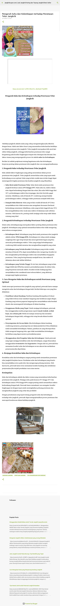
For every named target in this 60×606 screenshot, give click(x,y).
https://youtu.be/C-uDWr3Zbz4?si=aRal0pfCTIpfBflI (30, 89)
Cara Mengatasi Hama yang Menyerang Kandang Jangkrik (26, 569)
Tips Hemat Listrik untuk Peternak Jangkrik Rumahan (24, 585)
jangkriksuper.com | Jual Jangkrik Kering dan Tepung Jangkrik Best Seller (28, 2)
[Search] (58, 3)
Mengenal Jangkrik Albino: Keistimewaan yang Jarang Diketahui (28, 538)
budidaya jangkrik (8, 475)
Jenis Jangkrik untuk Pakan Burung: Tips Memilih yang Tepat (26, 554)
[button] (3, 22)
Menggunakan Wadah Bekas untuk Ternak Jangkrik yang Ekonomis (28, 522)
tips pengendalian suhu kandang (36, 475)
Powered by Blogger (30, 603)
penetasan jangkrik (20, 475)
